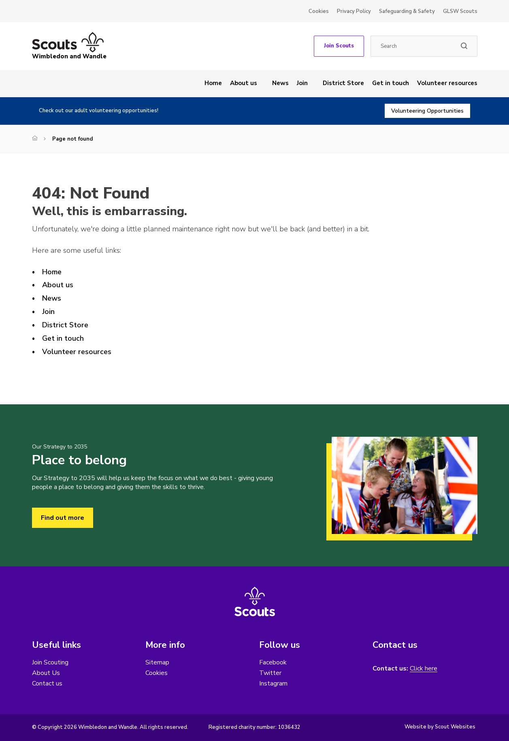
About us (243, 83)
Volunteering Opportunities (427, 111)
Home (213, 83)
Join (302, 83)
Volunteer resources (447, 83)
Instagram (273, 683)
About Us (46, 672)
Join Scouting (50, 662)
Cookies (319, 11)
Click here (423, 668)
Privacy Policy (354, 11)
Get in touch (390, 83)
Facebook (273, 662)
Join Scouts (339, 45)
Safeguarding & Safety (407, 11)
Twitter (270, 672)
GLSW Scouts (460, 11)
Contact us (47, 683)
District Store (343, 83)
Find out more (62, 517)
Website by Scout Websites (440, 726)
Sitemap (157, 662)
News (280, 83)
